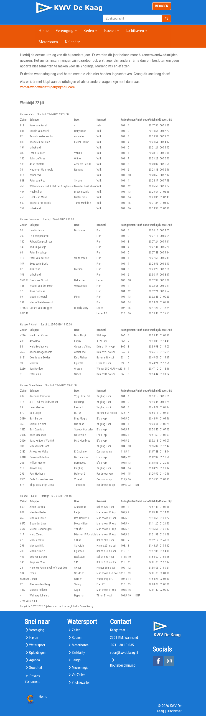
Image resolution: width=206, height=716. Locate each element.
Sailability (78, 652)
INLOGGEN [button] (161, 6)
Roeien (111, 30)
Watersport (37, 645)
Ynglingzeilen (81, 682)
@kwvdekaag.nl (124, 652)
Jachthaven (136, 30)
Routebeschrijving (122, 665)
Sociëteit (35, 667)
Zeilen (90, 30)
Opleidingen (37, 652)
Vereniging (65, 30)
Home (43, 30)
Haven (33, 637)
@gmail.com (47, 87)
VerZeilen (78, 675)
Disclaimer (174, 711)
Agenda (34, 660)
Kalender (72, 42)
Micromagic (80, 667)
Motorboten (48, 42)
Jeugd (76, 660)
